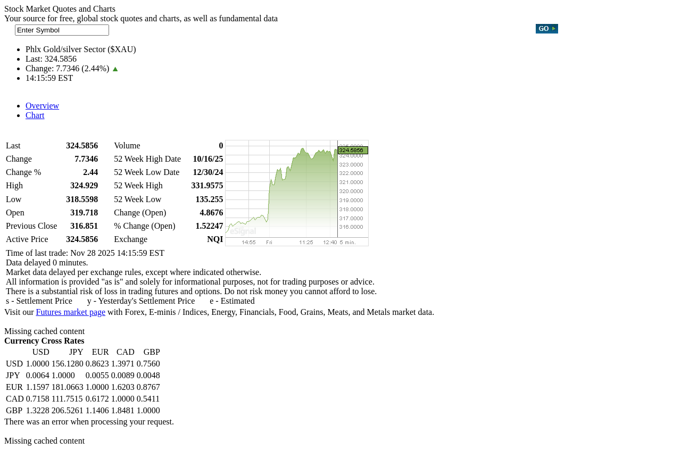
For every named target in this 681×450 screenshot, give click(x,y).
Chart (35, 115)
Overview (42, 105)
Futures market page (70, 311)
